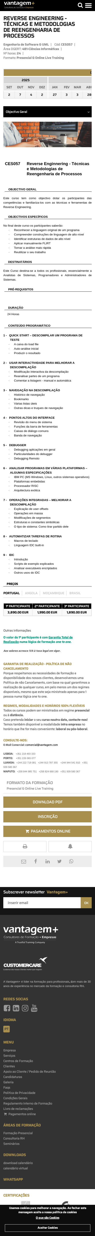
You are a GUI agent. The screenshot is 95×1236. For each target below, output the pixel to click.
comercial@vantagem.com (41, 745)
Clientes (9, 1066)
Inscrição (47, 817)
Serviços (9, 1055)
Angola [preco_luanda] (31, 593)
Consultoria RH (14, 1138)
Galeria (8, 1082)
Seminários (11, 1143)
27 (55, 94)
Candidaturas (12, 1076)
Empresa (9, 1050)
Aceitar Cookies (48, 1227)
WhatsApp (13, 1179)
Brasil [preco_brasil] (75, 593)
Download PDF (48, 802)
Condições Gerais (15, 1098)
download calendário (18, 1163)
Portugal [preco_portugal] (11, 593)
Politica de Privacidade (19, 1092)
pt (6, 1029)
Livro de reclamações (18, 1108)
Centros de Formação (18, 1061)
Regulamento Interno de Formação (27, 1103)
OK (86, 902)
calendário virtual (15, 1168)
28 (89, 94)
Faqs (6, 1087)
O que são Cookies (47, 1217)
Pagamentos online (19, 1114)
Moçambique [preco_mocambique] (53, 593)
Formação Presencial (18, 1133)
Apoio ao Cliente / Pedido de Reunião (29, 1071)
